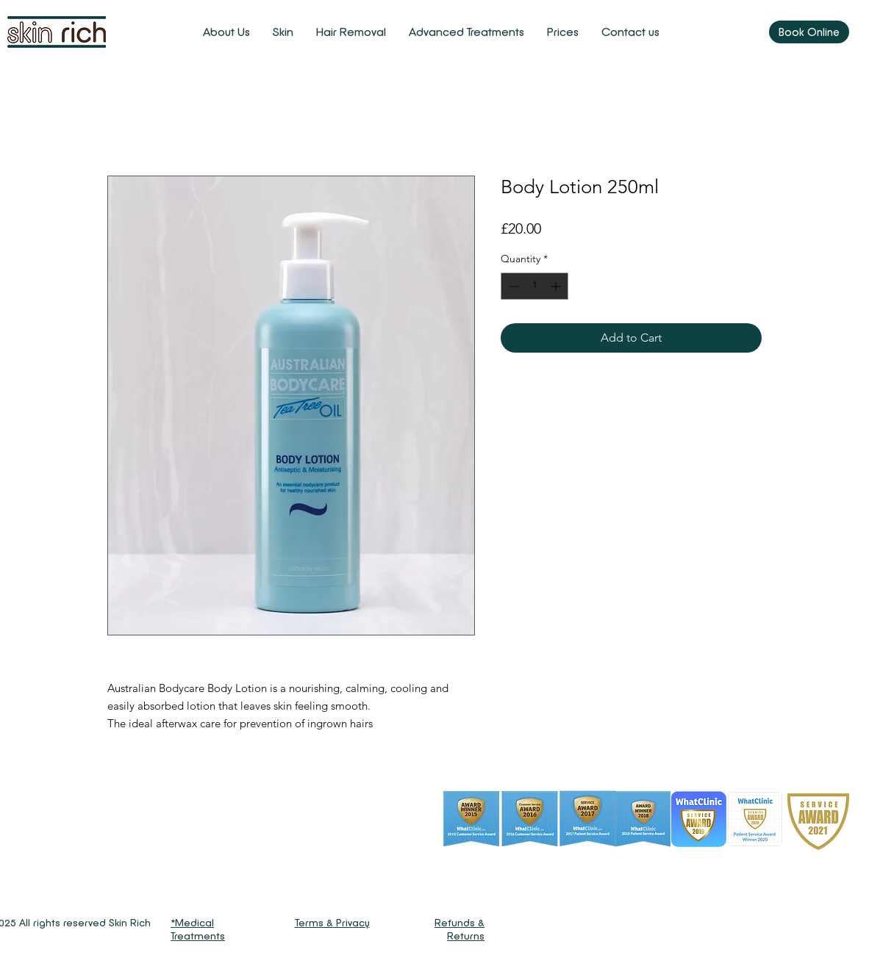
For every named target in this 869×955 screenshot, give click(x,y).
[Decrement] (512, 286)
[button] (282, 32)
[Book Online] (809, 32)
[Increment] (557, 286)
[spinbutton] (534, 286)
